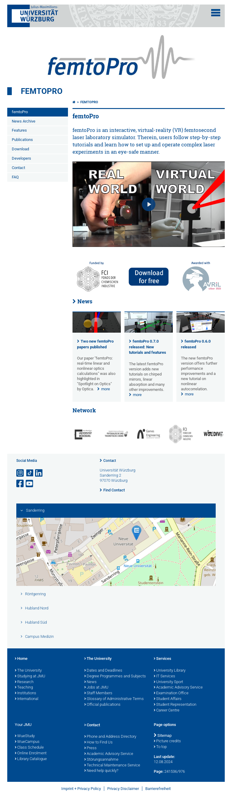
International (26, 699)
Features (19, 130)
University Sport (168, 682)
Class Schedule (29, 747)
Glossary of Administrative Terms (114, 699)
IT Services (164, 676)
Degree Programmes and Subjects (115, 676)
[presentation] (96, 331)
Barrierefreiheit (158, 788)
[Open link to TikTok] (30, 473)
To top (160, 747)
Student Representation (175, 705)
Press (90, 748)
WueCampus (27, 742)
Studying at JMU (30, 676)
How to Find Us (98, 742)
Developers (21, 158)
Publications (22, 139)
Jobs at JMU (96, 687)
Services (162, 659)
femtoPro (42, 91)
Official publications (102, 705)
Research (24, 682)
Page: (158, 771)
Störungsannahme (101, 759)
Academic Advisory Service (178, 687)
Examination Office (171, 693)
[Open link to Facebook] (20, 483)
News (84, 301)
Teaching (24, 687)
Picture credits (167, 741)
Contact (18, 167)
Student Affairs (168, 699)
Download (20, 149)
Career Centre (166, 710)
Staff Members (98, 693)
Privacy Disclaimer (123, 788)
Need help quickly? (101, 771)
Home (21, 659)
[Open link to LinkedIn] (39, 473)
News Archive (23, 121)
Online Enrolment (31, 753)
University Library (169, 670)
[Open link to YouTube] (30, 483)
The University (28, 670)
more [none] (105, 389)
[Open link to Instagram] (20, 473)
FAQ (15, 177)
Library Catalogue (31, 759)
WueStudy (25, 736)
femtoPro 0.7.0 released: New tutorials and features (147, 347)
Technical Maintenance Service (112, 765)
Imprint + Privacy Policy (81, 788)
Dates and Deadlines (103, 670)
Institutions (25, 693)
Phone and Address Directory (110, 737)
